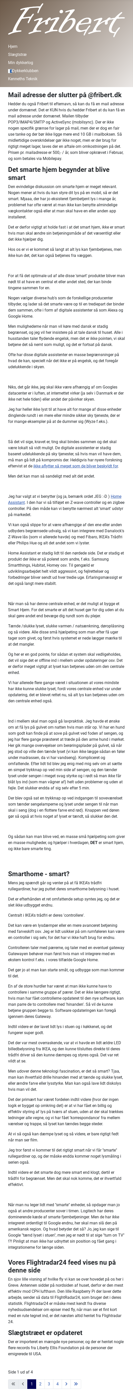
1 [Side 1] (32, 1384)
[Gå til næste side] (66, 1384)
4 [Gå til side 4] (57, 1384)
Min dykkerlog (20, 62)
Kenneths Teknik (22, 78)
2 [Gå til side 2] (40, 1384)
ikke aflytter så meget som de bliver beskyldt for (75, 466)
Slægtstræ (17, 54)
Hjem (12, 46)
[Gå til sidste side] (76, 1384)
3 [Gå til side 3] (49, 1384)
